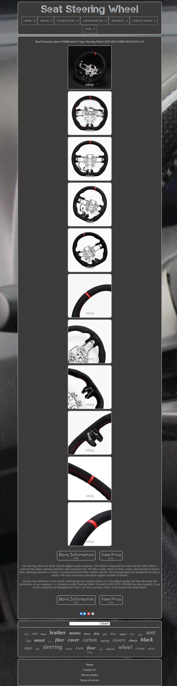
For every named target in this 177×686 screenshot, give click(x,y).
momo (75, 632)
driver (151, 648)
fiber (59, 640)
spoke (140, 635)
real (34, 633)
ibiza (113, 633)
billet (50, 642)
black (147, 639)
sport (105, 634)
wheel (125, 647)
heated (69, 649)
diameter (110, 649)
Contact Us (89, 669)
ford (26, 634)
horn (87, 633)
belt (37, 649)
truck (79, 648)
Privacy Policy (89, 675)
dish (96, 633)
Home (89, 664)
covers (119, 640)
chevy (133, 640)
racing (104, 641)
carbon (90, 640)
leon (132, 634)
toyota (89, 652)
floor (91, 648)
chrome (140, 648)
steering (52, 646)
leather (58, 632)
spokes (123, 634)
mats (28, 648)
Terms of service (89, 680)
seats (101, 649)
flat (28, 641)
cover (73, 640)
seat (150, 632)
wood (39, 640)
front (43, 634)
